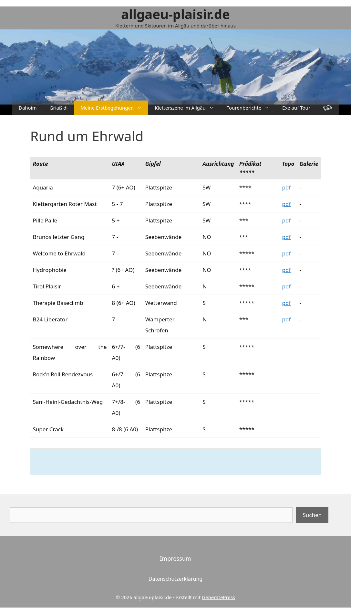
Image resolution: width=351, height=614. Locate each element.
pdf (286, 187)
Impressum (175, 558)
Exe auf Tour (296, 107)
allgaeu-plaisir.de (175, 14)
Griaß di (59, 107)
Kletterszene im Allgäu (187, 108)
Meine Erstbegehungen (114, 108)
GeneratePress (218, 597)
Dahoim (28, 107)
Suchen (312, 515)
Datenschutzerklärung (175, 578)
